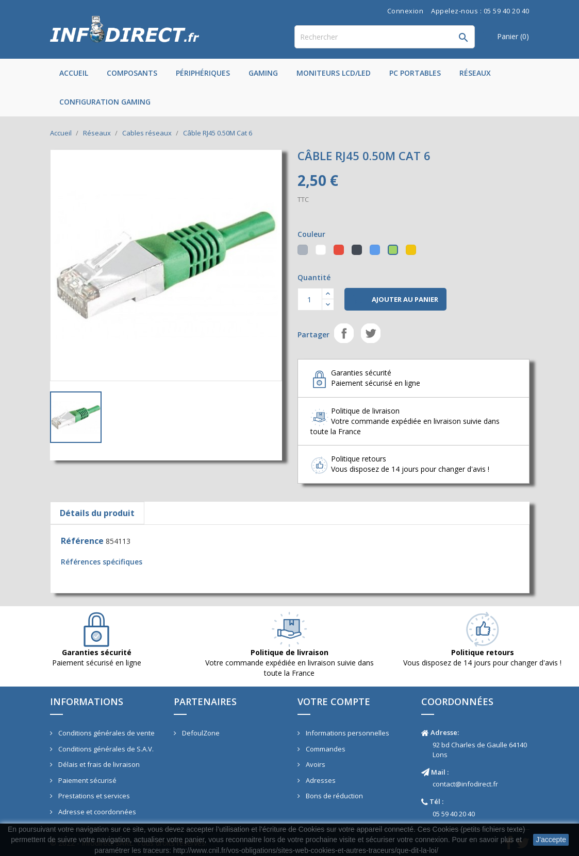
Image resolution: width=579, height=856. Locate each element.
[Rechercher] (384, 36)
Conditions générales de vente (106, 733)
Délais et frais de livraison (98, 764)
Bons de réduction (333, 795)
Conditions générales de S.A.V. (105, 749)
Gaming (263, 73)
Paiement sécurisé (87, 780)
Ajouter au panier (395, 300)
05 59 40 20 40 (454, 813)
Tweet (370, 333)
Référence (82, 540)
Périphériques (203, 73)
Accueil (73, 73)
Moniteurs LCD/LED (333, 73)
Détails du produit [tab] (97, 513)
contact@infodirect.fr (465, 784)
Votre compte (333, 701)
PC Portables (415, 73)
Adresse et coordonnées (96, 811)
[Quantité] (309, 299)
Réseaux (475, 73)
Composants (132, 73)
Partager (344, 333)
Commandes (324, 749)
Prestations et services (93, 795)
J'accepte (551, 839)
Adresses (320, 780)
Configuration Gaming (105, 102)
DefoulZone (200, 733)
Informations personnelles (346, 733)
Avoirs (314, 764)
